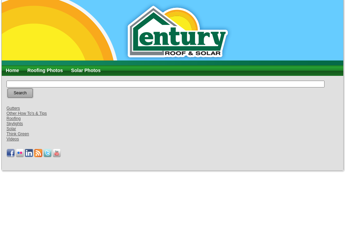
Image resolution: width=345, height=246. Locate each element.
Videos (12, 139)
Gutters (13, 108)
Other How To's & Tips (26, 113)
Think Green (17, 134)
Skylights (14, 123)
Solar (11, 128)
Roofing (13, 118)
